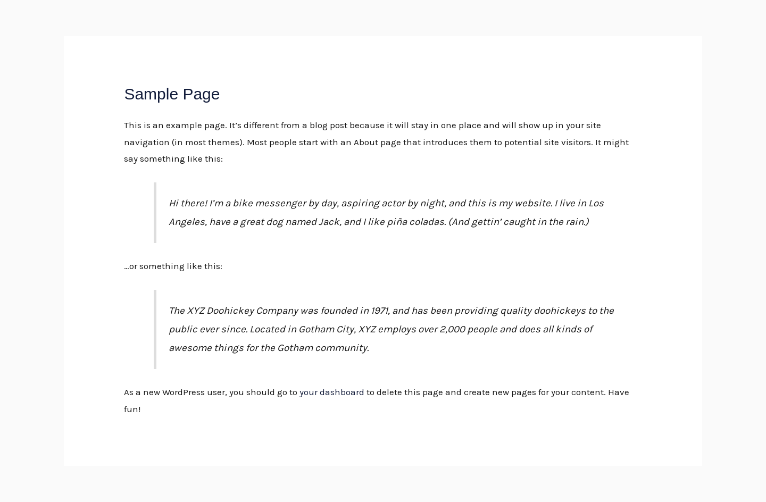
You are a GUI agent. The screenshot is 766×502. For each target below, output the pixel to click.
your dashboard (331, 392)
